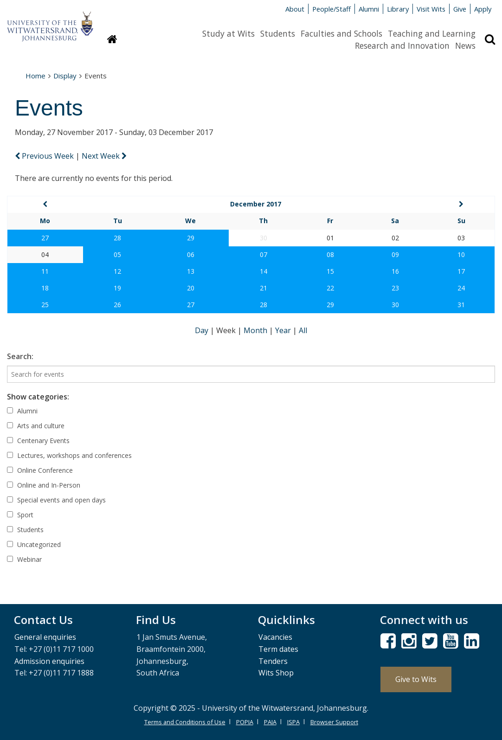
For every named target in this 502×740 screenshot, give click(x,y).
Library (398, 8)
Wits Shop (276, 673)
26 (117, 304)
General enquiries (45, 637)
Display (65, 75)
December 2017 (255, 203)
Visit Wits (431, 8)
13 (190, 271)
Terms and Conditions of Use (184, 722)
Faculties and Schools (341, 33)
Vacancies (275, 637)
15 (330, 271)
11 (45, 271)
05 (117, 254)
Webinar (24, 559)
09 (395, 254)
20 (190, 287)
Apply (482, 8)
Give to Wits (416, 679)
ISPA (293, 722)
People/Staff (331, 8)
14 (263, 271)
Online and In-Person (43, 485)
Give (459, 8)
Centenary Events (38, 440)
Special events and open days (56, 499)
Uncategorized (34, 544)
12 (117, 271)
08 (330, 254)
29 (190, 237)
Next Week (104, 156)
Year (284, 330)
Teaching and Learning (432, 33)
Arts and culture (35, 425)
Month (256, 330)
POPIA (244, 722)
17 (461, 271)
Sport (20, 514)
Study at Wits (228, 33)
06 (190, 254)
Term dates (278, 649)
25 (45, 304)
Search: (20, 356)
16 (395, 271)
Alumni (369, 8)
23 (395, 287)
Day (202, 330)
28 (117, 237)
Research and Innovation (402, 45)
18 (45, 287)
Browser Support (334, 722)
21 (263, 287)
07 (263, 254)
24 (461, 287)
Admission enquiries (49, 661)
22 (330, 287)
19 (117, 287)
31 (461, 304)
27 (45, 237)
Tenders (273, 661)
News (465, 45)
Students (277, 33)
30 (395, 304)
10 (461, 254)
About (294, 8)
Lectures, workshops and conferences (69, 455)
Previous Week (45, 156)
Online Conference (40, 470)
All (303, 330)
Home (35, 75)
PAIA (270, 722)
